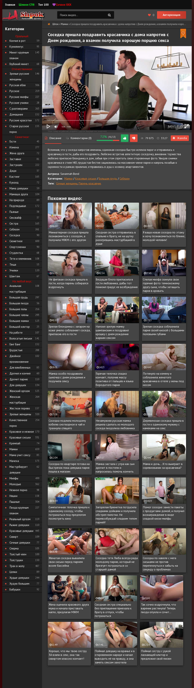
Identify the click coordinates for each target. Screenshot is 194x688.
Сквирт (13, 536)
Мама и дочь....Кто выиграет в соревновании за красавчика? (163, 466)
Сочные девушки (19, 542)
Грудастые (16, 350)
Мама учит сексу (19, 455)
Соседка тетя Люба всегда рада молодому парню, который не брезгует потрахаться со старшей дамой (117, 563)
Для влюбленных (20, 367)
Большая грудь (108, 178)
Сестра (13, 223)
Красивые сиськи (85, 178)
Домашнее (16, 114)
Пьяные (14, 212)
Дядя (12, 171)
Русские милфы (18, 97)
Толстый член (17, 554)
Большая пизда (18, 303)
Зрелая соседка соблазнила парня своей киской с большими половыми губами (163, 330)
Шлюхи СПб (26, 4)
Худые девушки (19, 578)
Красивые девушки (21, 531)
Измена (14, 147)
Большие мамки (19, 321)
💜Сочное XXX (61, 4)
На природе (16, 200)
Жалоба (180, 138)
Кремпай (14, 443)
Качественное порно (18, 423)
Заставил (15, 159)
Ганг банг (14, 344)
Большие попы (18, 309)
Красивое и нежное (21, 431)
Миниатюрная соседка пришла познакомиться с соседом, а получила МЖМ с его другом (68, 236)
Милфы (13, 478)
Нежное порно (18, 490)
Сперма (14, 548)
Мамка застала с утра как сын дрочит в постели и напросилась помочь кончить (115, 467)
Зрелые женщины (20, 414)
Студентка (16, 253)
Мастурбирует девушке (18, 469)
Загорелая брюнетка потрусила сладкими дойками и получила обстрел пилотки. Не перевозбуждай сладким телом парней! (116, 514)
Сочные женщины (66, 183)
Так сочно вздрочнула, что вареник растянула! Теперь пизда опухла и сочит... (158, 608)
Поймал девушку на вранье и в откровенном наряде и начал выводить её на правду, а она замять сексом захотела (115, 656)
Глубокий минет (19, 64)
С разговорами (18, 108)
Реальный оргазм (20, 519)
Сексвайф (15, 217)
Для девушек (17, 385)
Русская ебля (17, 85)
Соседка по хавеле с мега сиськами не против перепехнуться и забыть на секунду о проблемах (160, 563)
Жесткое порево (19, 408)
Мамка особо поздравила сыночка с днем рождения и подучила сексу (67, 377)
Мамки (68, 178)
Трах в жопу (16, 566)
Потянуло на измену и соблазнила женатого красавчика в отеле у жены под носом (163, 379)
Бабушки (14, 589)
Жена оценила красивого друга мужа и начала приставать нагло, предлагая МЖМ (69, 608)
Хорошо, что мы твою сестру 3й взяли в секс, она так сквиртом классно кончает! (68, 654)
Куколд (14, 182)
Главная (10, 4)
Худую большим (19, 583)
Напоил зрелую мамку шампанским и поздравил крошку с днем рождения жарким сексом (112, 332)
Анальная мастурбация (17, 288)
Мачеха (14, 461)
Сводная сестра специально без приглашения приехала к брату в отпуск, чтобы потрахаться (113, 610)
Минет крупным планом (19, 55)
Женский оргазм (19, 391)
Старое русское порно (19, 129)
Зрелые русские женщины (19, 76)
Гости (12, 141)
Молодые (15, 484)
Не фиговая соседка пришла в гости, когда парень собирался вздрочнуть (68, 283)
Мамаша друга (18, 194)
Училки (13, 270)
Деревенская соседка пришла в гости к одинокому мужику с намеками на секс (163, 424)
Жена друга (16, 153)
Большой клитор (19, 327)
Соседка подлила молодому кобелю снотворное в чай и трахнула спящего (67, 424)
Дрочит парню (18, 379)
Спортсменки (17, 247)
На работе (16, 332)
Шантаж (14, 276)
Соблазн (125, 178)
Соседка (14, 235)
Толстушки (16, 560)
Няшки (13, 496)
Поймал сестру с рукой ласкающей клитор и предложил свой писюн (156, 654)
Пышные (14, 502)
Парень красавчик (90, 183)
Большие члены (18, 315)
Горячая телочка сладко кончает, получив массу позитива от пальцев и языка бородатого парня (114, 379)
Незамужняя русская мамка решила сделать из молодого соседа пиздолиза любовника (115, 424)
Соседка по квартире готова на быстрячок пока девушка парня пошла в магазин (69, 467)
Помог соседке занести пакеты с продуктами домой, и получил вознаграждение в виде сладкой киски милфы (163, 512)
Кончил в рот (17, 41)
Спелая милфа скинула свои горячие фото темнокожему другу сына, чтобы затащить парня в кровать (161, 285)
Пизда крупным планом (19, 510)
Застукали (15, 165)
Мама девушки (18, 188)
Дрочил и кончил (20, 373)
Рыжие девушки (19, 525)
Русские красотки (20, 120)
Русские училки (18, 103)
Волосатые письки (20, 338)
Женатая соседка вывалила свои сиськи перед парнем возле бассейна (66, 561)
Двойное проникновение (19, 358)
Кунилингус (16, 46)
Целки (13, 572)
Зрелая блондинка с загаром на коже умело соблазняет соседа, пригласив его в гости (69, 330)
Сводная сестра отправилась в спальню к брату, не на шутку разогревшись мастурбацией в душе (116, 238)
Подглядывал (17, 206)
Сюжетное (16, 241)
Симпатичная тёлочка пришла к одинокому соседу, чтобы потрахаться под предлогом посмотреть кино (69, 512)
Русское (14, 91)
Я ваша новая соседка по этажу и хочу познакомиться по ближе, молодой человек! (164, 236)
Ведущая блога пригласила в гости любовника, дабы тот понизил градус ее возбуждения (117, 283)
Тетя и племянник (20, 258)
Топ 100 (43, 4)
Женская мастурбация (17, 399)
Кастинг (14, 176)
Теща (12, 264)
